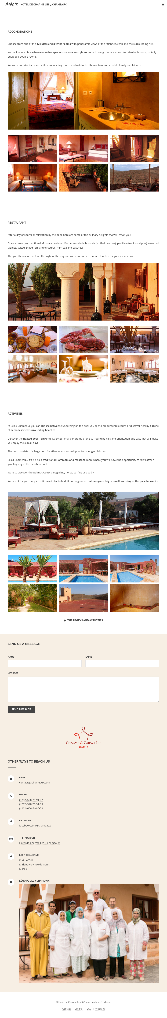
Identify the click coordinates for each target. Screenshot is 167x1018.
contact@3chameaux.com (34, 782)
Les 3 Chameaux (35, 4)
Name (11, 656)
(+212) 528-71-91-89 (31, 804)
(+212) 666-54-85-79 (31, 808)
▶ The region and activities (83, 620)
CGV (89, 1008)
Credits (78, 1008)
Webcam (100, 1008)
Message (13, 673)
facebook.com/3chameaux (35, 825)
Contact (66, 1008)
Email (88, 656)
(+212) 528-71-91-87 (31, 800)
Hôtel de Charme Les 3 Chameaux (39, 843)
